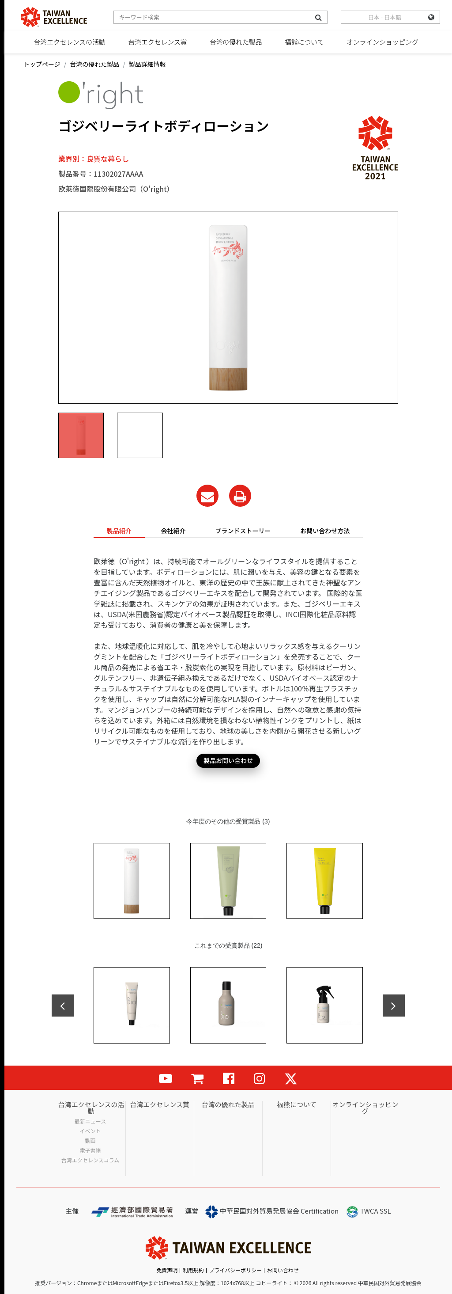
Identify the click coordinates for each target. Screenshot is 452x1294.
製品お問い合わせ (228, 760)
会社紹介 (173, 530)
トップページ (41, 64)
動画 (90, 1140)
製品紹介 (119, 530)
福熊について (304, 41)
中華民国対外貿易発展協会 (252, 1211)
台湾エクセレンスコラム (90, 1160)
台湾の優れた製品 (236, 41)
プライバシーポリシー (235, 1270)
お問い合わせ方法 (325, 530)
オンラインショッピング (382, 41)
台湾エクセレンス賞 (157, 41)
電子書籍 (90, 1150)
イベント (90, 1131)
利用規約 (193, 1270)
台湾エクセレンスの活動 (69, 41)
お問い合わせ (283, 1270)
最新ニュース (90, 1121)
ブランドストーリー (243, 530)
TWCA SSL (368, 1211)
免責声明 (166, 1270)
